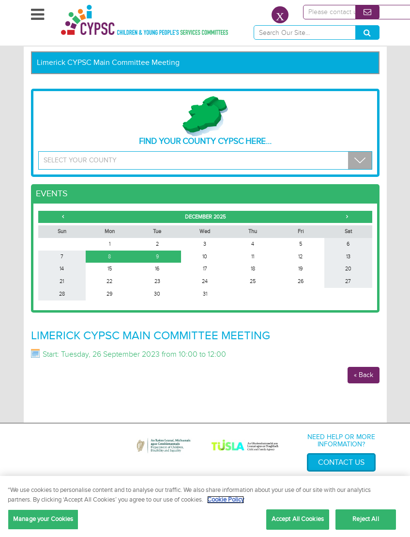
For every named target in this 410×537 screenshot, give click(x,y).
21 (62, 281)
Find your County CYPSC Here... (205, 121)
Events (52, 193)
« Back (363, 375)
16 (157, 269)
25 (253, 281)
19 (300, 269)
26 (301, 281)
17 (205, 269)
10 (204, 256)
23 (157, 281)
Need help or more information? (341, 440)
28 (62, 294)
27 (348, 281)
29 (109, 294)
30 (157, 294)
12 (300, 256)
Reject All (365, 519)
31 (205, 294)
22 (109, 281)
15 (109, 269)
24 (205, 281)
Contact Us (341, 462)
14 (62, 269)
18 (253, 269)
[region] (205, 506)
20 (348, 269)
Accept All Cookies (298, 519)
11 (252, 256)
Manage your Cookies (43, 519)
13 (348, 256)
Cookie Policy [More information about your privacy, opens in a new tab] (225, 500)
